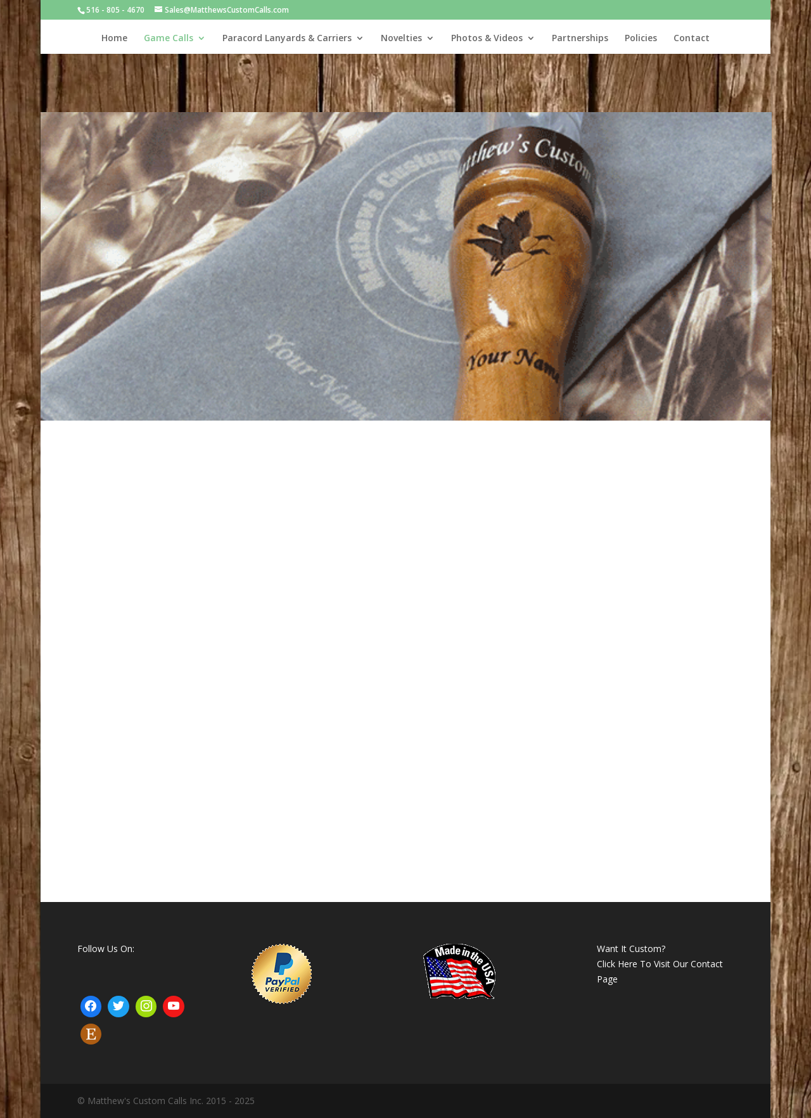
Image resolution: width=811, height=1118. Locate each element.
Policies (641, 39)
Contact (692, 39)
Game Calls (168, 39)
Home (114, 39)
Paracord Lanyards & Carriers (287, 39)
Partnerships (580, 39)
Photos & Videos (487, 39)
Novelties (401, 39)
